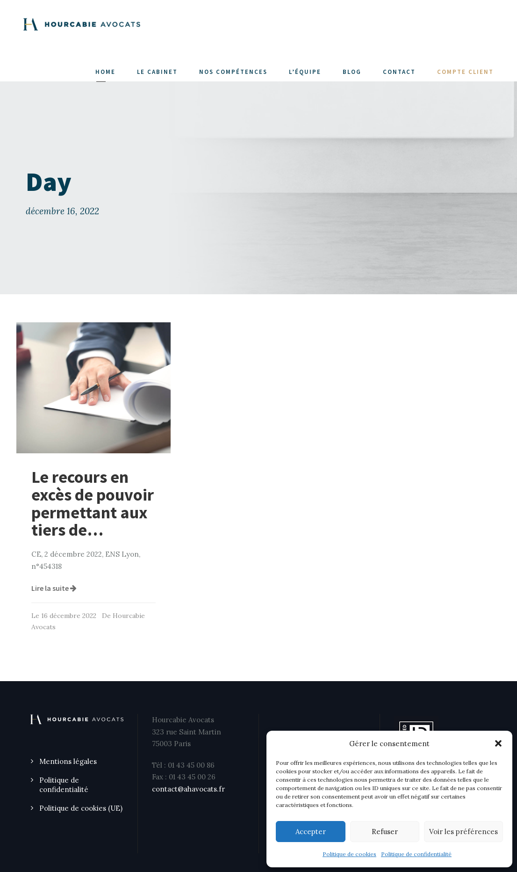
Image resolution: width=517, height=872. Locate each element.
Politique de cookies (349, 853)
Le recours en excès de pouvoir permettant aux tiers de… (92, 503)
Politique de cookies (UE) (80, 808)
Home (105, 72)
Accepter (310, 831)
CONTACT (399, 72)
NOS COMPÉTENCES (233, 72)
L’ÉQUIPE (305, 72)
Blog (352, 72)
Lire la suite (54, 588)
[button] (498, 743)
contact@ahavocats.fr (188, 789)
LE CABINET (157, 72)
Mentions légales (68, 761)
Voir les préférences (463, 831)
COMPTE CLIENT (465, 72)
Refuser (385, 831)
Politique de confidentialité (416, 853)
